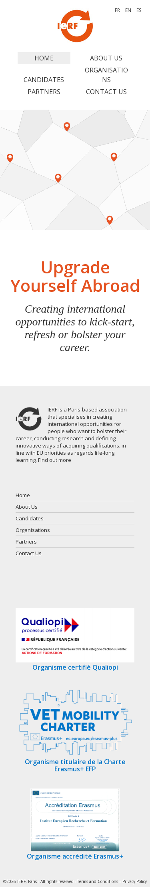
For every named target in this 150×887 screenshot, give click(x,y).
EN (128, 10)
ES (138, 10)
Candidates (44, 79)
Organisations (106, 75)
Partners (44, 91)
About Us (106, 58)
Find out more (54, 460)
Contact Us (106, 91)
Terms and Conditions (97, 881)
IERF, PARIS (75, 26)
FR (117, 10)
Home (44, 58)
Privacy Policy (134, 881)
